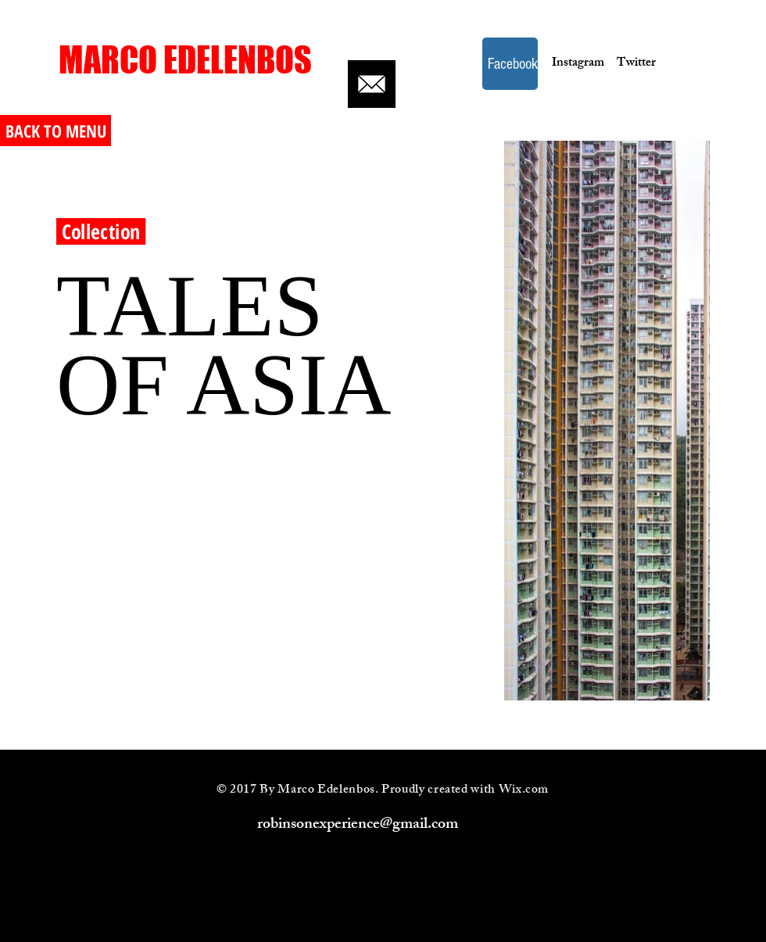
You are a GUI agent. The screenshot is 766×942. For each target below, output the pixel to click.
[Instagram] (573, 64)
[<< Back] (116, 123)
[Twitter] (636, 64)
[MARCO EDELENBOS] (186, 59)
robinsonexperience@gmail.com (357, 825)
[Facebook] (510, 64)
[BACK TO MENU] (55, 130)
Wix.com (524, 790)
